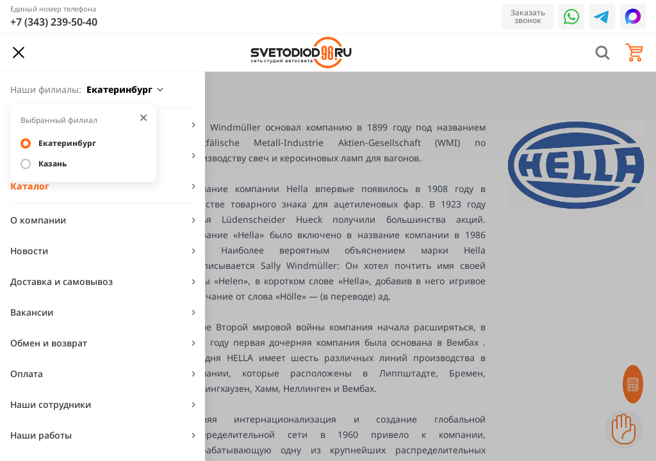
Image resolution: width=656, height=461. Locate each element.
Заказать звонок (528, 16)
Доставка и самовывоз (61, 281)
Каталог (29, 186)
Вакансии (31, 312)
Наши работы (41, 435)
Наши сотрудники (50, 404)
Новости (29, 251)
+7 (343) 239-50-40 (53, 22)
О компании (38, 220)
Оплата (26, 374)
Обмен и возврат (48, 343)
